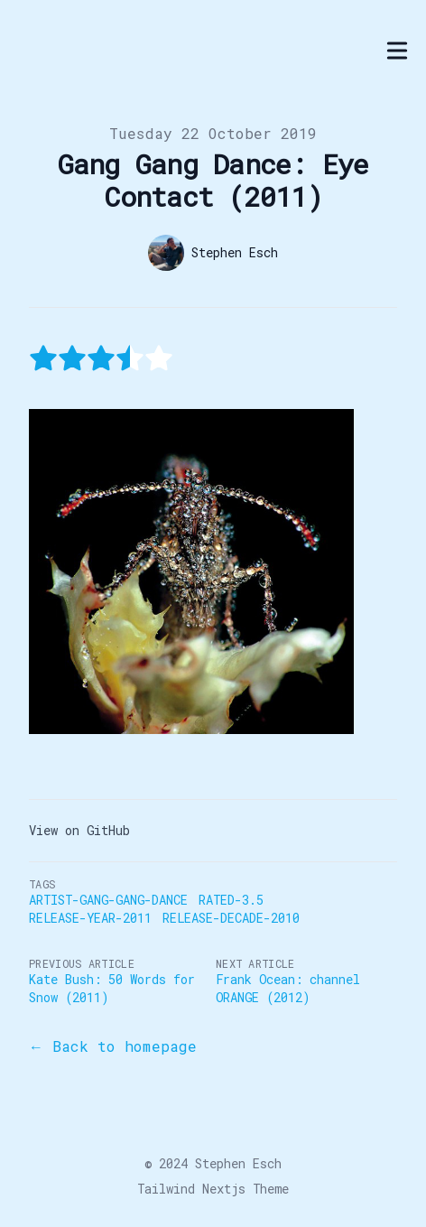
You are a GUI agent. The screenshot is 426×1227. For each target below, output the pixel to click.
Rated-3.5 (231, 899)
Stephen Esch (238, 1163)
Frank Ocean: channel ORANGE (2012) (288, 988)
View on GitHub (79, 830)
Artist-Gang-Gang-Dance (108, 899)
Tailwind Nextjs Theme (213, 1188)
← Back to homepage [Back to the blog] (113, 1045)
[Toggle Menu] (397, 50)
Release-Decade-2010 (231, 917)
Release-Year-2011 (90, 917)
